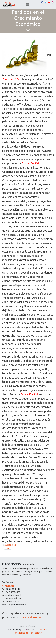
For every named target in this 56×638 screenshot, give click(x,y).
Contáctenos (8, 586)
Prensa (7, 548)
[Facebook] (42, 2)
